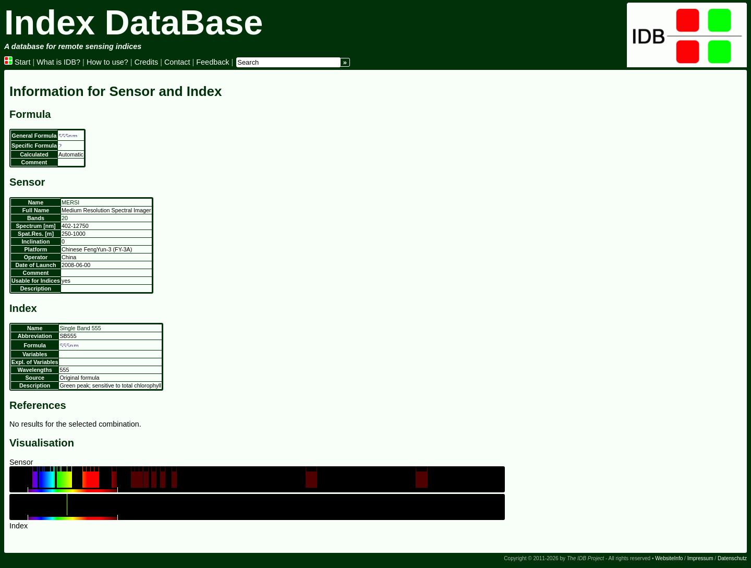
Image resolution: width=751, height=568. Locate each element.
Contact (177, 62)
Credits (147, 62)
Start (17, 62)
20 (65, 218)
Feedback (212, 62)
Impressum (700, 558)
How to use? (107, 62)
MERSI (70, 202)
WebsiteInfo (669, 558)
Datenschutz (732, 558)
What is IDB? (58, 62)
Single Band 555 (80, 328)
